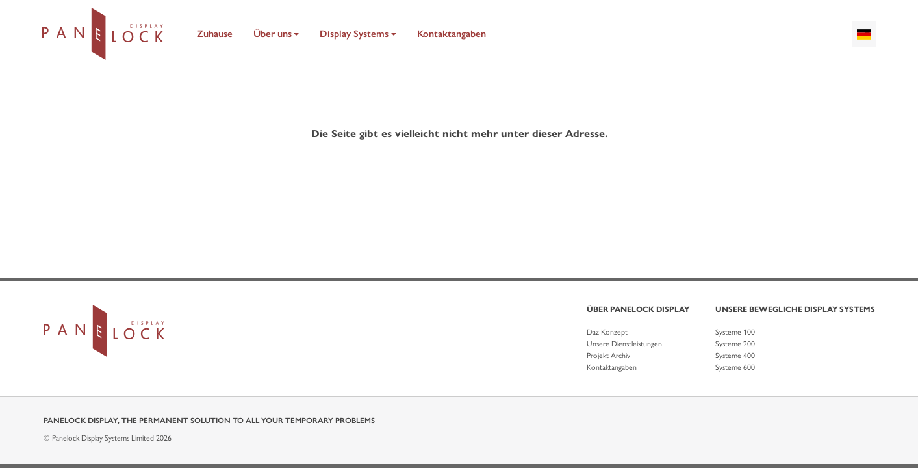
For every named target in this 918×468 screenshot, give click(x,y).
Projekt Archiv (608, 355)
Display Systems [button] (354, 34)
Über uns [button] (272, 34)
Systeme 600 (735, 367)
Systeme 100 (735, 332)
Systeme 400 (735, 355)
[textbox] (864, 33)
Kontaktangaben (451, 34)
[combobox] (864, 34)
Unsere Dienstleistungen (624, 343)
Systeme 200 (735, 343)
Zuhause (215, 34)
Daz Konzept (607, 332)
